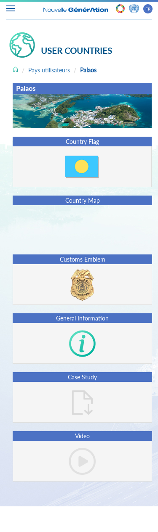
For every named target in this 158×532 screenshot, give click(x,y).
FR (147, 8)
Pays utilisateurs (49, 70)
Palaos (88, 70)
